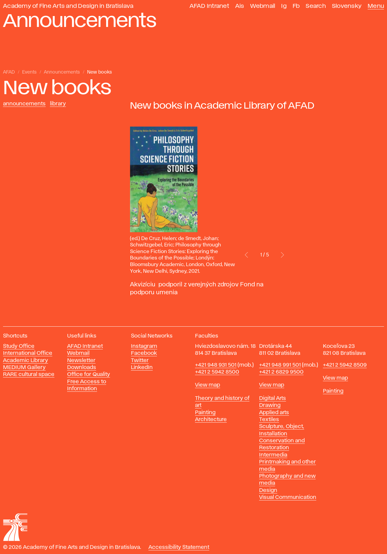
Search (316, 6)
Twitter (140, 360)
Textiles (269, 419)
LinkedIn (142, 367)
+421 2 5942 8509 (345, 365)
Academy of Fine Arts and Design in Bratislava (68, 6)
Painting (205, 412)
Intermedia (273, 455)
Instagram (144, 346)
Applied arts (274, 412)
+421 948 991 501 (280, 365)
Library (58, 103)
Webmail (262, 6)
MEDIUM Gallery (24, 367)
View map (207, 385)
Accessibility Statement (178, 547)
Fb (296, 6)
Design (268, 490)
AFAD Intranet (209, 6)
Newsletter (81, 360)
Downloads (81, 367)
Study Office (18, 346)
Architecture (211, 419)
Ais (239, 6)
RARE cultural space (28, 374)
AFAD (9, 72)
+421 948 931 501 (215, 365)
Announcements (62, 72)
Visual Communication (287, 497)
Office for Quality (88, 374)
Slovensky (347, 6)
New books (99, 72)
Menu (376, 6)
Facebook (144, 353)
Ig (284, 6)
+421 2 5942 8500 (217, 372)
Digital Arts (272, 398)
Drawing (270, 405)
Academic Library (25, 360)
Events (29, 72)
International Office (27, 353)
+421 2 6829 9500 (281, 372)
